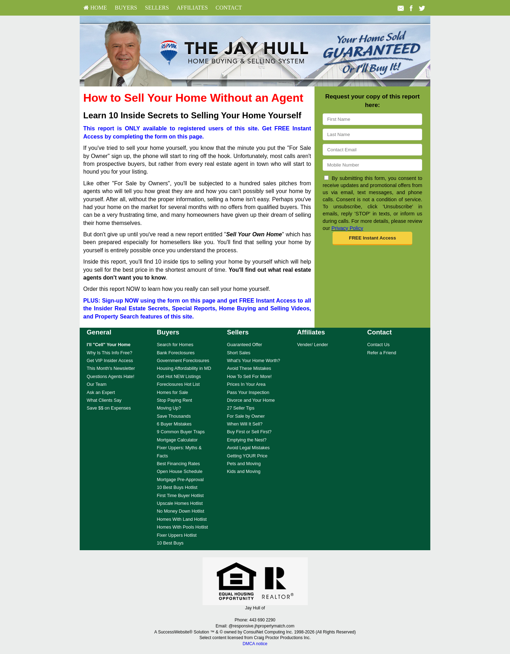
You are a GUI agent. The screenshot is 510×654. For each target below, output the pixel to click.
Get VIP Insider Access (110, 360)
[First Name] (372, 119)
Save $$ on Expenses (109, 408)
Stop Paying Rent (174, 400)
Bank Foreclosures (176, 352)
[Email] (372, 150)
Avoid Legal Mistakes (248, 447)
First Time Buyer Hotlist (180, 495)
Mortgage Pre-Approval (180, 479)
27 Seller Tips (241, 408)
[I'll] (109, 344)
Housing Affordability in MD (184, 368)
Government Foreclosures (183, 360)
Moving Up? (169, 408)
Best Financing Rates (178, 463)
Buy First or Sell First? (249, 431)
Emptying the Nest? (247, 439)
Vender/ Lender (312, 344)
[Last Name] (372, 134)
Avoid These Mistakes (249, 368)
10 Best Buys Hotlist (177, 487)
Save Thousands (174, 416)
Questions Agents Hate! (110, 376)
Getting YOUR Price (247, 455)
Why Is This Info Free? (109, 352)
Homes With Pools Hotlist (182, 527)
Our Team (97, 384)
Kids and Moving (244, 471)
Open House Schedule (180, 471)
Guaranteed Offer (244, 344)
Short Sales (238, 352)
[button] (372, 238)
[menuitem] (95, 8)
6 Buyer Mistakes (174, 424)
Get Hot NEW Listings (179, 376)
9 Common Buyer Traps (181, 431)
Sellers (157, 8)
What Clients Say (104, 400)
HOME (95, 8)
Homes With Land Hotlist (182, 519)
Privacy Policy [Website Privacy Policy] (347, 228)
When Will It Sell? (244, 424)
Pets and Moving (244, 463)
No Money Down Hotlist (180, 511)
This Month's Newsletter (111, 368)
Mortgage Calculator (177, 439)
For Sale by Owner (246, 416)
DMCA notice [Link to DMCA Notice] (255, 643)
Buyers (126, 8)
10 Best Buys (170, 543)
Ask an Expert (101, 392)
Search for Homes (175, 344)
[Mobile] (372, 165)
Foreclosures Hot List (178, 384)
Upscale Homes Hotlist (180, 503)
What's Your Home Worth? (253, 360)
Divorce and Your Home (251, 400)
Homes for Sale (172, 392)
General (99, 332)
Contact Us (378, 344)
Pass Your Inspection (248, 392)
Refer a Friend (381, 352)
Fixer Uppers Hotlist (177, 535)
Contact (229, 8)
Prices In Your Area (246, 384)
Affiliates (192, 8)
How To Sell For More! (249, 376)
